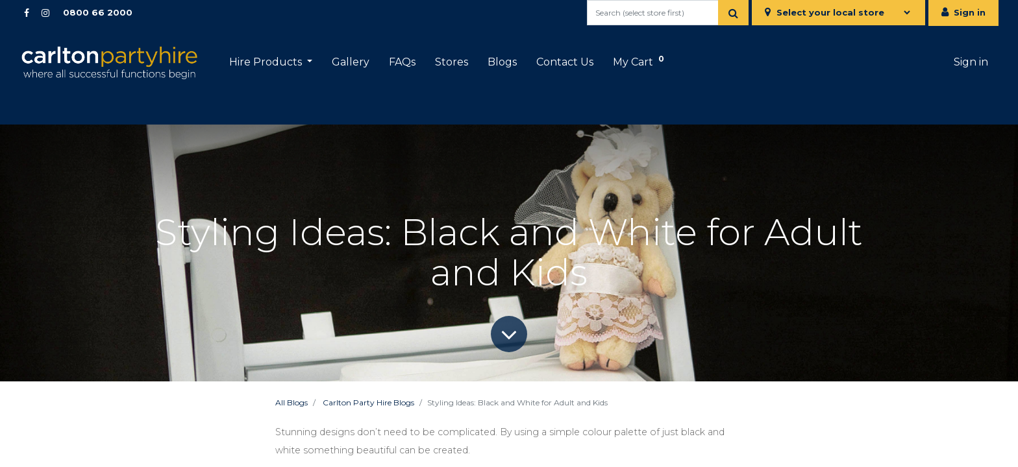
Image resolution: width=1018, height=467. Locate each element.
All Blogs (291, 402)
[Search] (733, 12)
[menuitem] (350, 62)
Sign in (970, 12)
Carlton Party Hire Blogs (368, 402)
